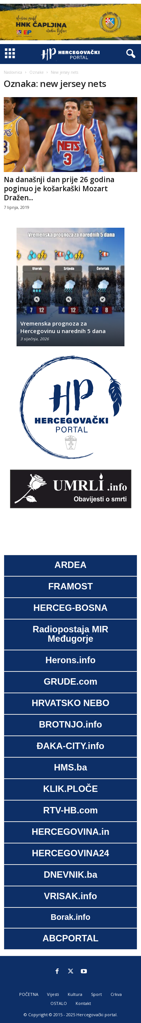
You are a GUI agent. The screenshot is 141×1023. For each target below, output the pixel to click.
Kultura (75, 994)
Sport (96, 994)
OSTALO (58, 1003)
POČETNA (28, 994)
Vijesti (53, 994)
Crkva (116, 994)
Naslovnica (13, 72)
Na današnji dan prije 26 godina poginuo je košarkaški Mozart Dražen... (59, 188)
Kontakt (83, 1003)
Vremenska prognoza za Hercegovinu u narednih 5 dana (63, 327)
